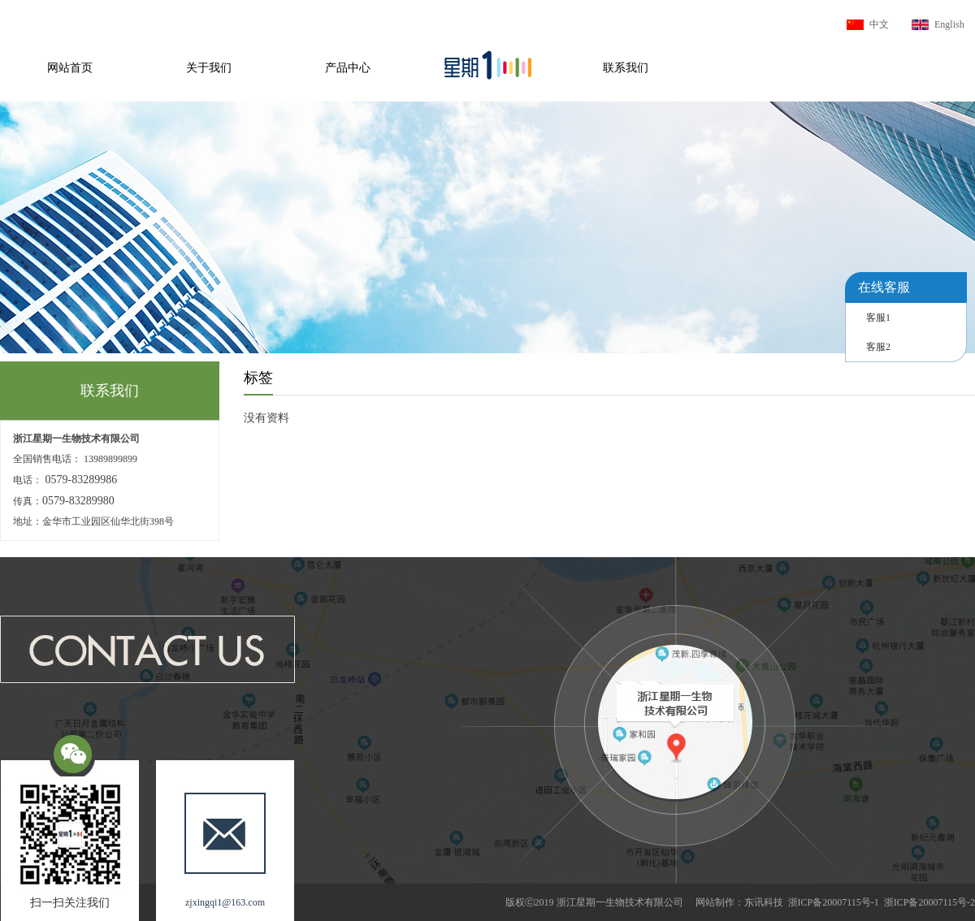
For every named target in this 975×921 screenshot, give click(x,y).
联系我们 (625, 68)
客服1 (878, 317)
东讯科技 (763, 902)
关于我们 (209, 68)
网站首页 (70, 68)
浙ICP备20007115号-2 (929, 902)
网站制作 (715, 902)
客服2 (878, 346)
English (949, 24)
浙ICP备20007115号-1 (833, 902)
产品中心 (347, 68)
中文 (879, 24)
